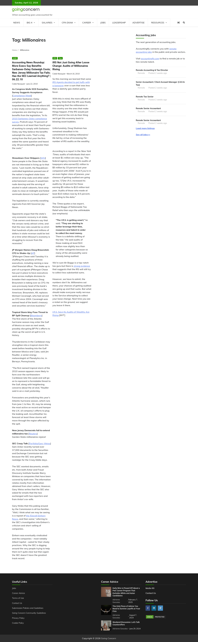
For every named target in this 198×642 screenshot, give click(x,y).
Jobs (103, 22)
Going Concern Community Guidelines (29, 613)
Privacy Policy (18, 618)
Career (86, 22)
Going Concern (108, 638)
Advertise (138, 22)
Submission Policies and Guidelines (27, 608)
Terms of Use (18, 598)
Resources (157, 22)
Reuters (33, 433)
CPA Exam (67, 22)
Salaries (47, 22)
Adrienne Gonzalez (120, 629)
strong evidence (82, 266)
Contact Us (17, 603)
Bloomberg (36, 315)
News (16, 22)
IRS (54, 58)
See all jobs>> (143, 134)
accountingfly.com (150, 58)
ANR (15, 58)
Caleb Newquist (18, 84)
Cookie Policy (18, 623)
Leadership (119, 22)
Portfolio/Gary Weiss (39, 443)
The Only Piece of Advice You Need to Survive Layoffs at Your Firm (126, 608)
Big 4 (29, 22)
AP (32, 253)
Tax (60, 58)
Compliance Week (22, 95)
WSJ (43, 158)
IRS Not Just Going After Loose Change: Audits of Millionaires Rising (70, 66)
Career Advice (18, 593)
